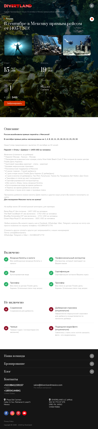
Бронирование (16, 12)
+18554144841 (12, 390)
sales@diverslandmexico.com (48, 385)
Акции (24, 12)
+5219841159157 (13, 385)
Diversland (28, 425)
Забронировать (14, 103)
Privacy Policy (8, 421)
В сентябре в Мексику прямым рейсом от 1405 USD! (46, 12)
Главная (6, 12)
